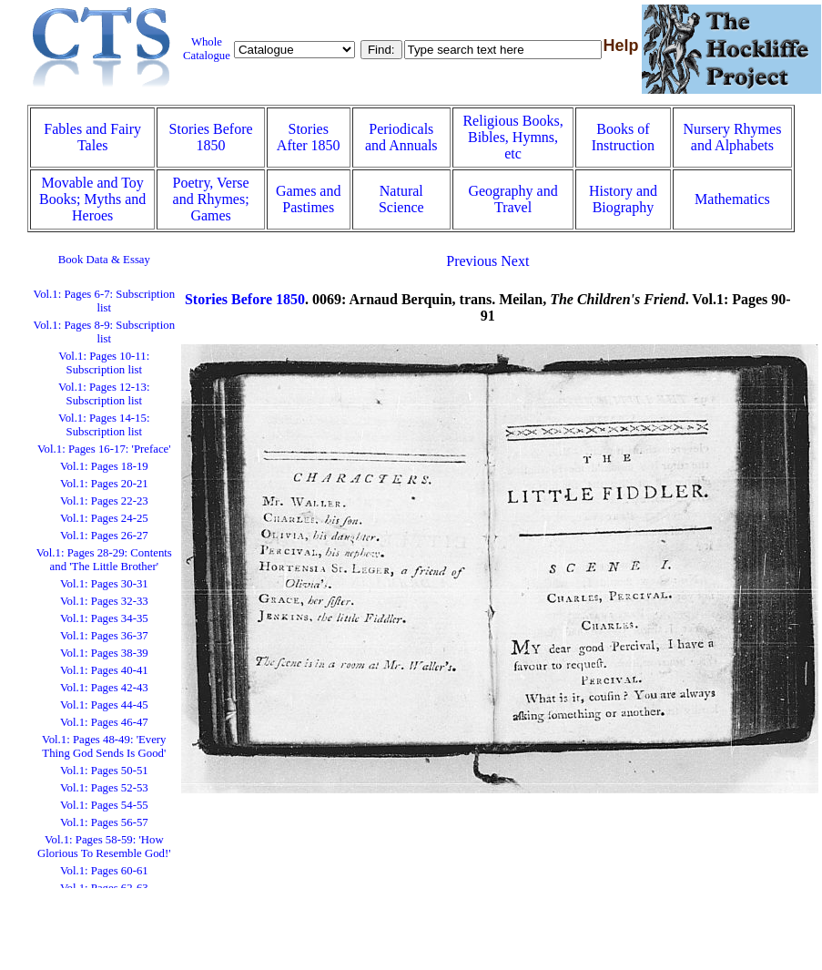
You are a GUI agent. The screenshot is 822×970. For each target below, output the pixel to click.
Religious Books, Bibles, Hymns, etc (512, 137)
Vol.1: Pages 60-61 (104, 870)
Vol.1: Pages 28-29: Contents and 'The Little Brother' (104, 559)
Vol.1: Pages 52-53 (104, 787)
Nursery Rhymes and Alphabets (732, 137)
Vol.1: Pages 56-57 (104, 822)
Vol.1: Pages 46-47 (104, 722)
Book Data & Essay (104, 259)
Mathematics (732, 199)
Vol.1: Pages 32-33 (104, 601)
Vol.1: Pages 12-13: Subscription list (103, 394)
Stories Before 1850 (211, 137)
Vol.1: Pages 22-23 (104, 501)
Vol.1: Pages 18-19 (104, 466)
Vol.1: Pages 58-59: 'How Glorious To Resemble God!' (104, 846)
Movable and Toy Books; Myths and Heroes (92, 199)
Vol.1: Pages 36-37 (104, 635)
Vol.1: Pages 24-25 (104, 518)
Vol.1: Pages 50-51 (104, 770)
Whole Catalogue (206, 49)
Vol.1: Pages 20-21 (104, 483)
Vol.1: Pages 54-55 (104, 805)
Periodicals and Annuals (401, 137)
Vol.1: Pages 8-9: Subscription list (104, 332)
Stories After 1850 (308, 137)
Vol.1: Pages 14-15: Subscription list (103, 425)
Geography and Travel (512, 199)
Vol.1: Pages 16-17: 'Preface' (104, 449)
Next (515, 261)
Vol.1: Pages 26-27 (104, 535)
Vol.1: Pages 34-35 (104, 618)
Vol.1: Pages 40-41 (104, 670)
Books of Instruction (623, 137)
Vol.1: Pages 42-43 (104, 687)
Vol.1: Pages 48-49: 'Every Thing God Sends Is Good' (104, 746)
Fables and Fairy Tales (92, 137)
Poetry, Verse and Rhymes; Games (211, 199)
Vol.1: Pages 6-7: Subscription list (104, 301)
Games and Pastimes (308, 199)
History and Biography (623, 199)
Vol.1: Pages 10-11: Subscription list (103, 363)
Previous (471, 261)
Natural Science (401, 199)
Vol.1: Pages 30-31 (104, 583)
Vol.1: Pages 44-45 (104, 705)
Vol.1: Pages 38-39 (104, 653)
